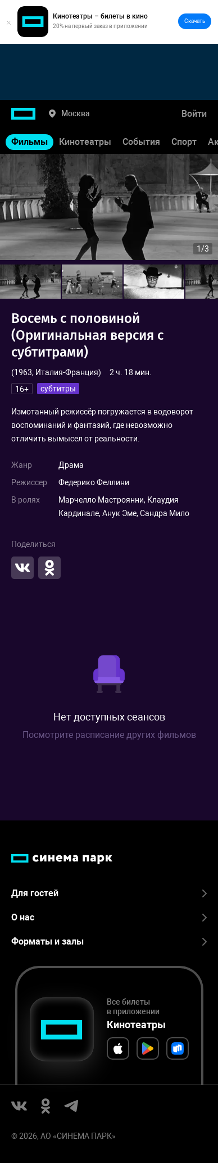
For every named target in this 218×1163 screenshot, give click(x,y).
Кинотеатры (85, 141)
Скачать (194, 21)
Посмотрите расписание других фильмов (109, 734)
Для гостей (109, 893)
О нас (109, 917)
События (141, 141)
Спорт (184, 141)
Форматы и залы (109, 941)
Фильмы (29, 141)
